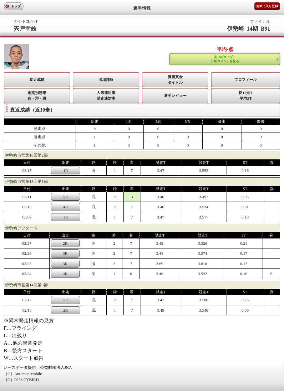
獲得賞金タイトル (175, 80)
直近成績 (36, 80)
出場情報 (106, 80)
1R (65, 217)
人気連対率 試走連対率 (106, 96)
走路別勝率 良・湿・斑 (37, 96)
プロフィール (245, 80)
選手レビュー (175, 95)
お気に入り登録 (267, 6)
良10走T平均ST (245, 96)
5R (65, 196)
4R (65, 170)
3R (65, 253)
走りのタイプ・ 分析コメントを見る (225, 59)
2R (65, 243)
